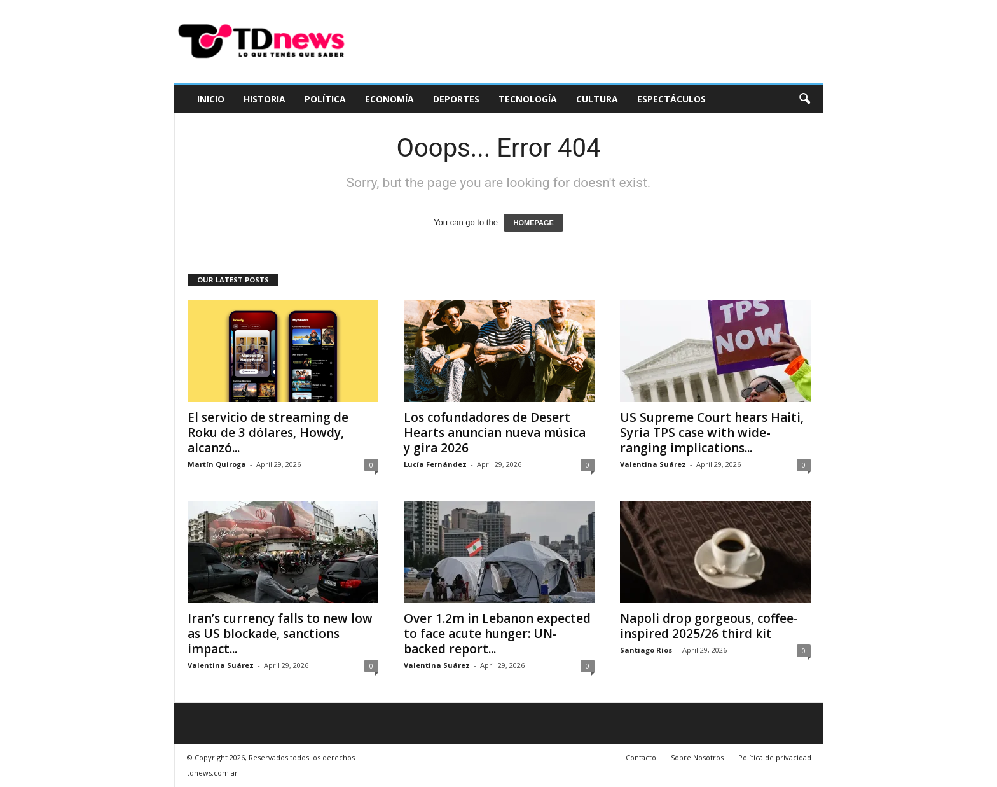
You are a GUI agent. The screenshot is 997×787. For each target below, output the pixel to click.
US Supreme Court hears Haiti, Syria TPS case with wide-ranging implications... (712, 432)
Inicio (210, 99)
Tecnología (527, 99)
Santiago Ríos (646, 650)
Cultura (597, 99)
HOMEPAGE (533, 222)
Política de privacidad (774, 757)
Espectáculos (671, 99)
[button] (804, 99)
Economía (389, 99)
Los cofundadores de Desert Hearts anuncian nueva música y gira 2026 (495, 432)
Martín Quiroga (217, 464)
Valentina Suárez (653, 464)
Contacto (641, 757)
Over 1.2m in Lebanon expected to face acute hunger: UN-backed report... (497, 633)
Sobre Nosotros (697, 757)
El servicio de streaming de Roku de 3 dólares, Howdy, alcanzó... (268, 432)
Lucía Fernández (435, 464)
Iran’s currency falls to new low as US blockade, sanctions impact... (280, 633)
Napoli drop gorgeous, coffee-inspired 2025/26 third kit (709, 626)
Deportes (456, 99)
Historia (264, 99)
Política (325, 99)
